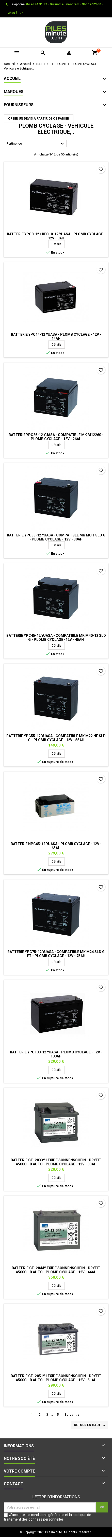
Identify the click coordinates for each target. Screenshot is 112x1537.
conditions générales (47, 1515)
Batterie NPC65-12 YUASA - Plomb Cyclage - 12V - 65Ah (56, 846)
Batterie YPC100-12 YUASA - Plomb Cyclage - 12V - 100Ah (56, 1054)
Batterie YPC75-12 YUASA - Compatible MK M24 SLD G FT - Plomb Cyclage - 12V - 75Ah (56, 954)
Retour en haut (90, 1425)
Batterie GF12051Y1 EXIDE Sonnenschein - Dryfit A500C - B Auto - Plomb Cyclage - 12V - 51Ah (56, 1378)
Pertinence (36, 144)
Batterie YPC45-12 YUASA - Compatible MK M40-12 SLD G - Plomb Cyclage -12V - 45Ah (56, 638)
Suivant (73, 1415)
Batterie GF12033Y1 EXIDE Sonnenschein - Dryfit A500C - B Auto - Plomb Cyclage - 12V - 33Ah (56, 1162)
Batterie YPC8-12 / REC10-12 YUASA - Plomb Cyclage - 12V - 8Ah (56, 236)
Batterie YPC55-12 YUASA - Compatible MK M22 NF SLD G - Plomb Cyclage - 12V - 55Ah (56, 738)
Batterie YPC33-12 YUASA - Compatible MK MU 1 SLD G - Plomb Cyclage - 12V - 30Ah (56, 537)
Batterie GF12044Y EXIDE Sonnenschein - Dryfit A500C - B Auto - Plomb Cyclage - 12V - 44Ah (56, 1270)
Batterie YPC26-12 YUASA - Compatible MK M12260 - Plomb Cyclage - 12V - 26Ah (56, 437)
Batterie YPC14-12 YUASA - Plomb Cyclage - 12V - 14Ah (56, 336)
